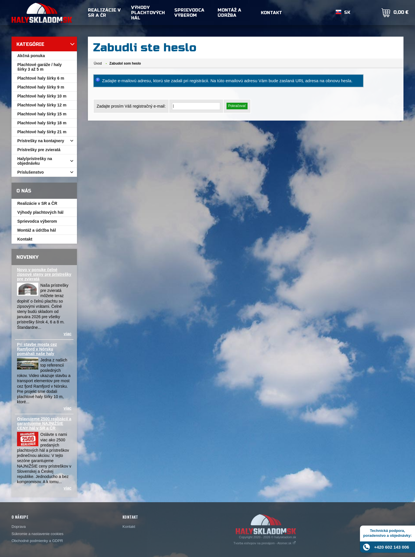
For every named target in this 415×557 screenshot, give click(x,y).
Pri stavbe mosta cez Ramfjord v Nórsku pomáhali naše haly (37, 349)
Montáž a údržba (229, 12)
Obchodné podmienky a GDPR (37, 541)
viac (67, 333)
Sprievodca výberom (189, 12)
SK (347, 12)
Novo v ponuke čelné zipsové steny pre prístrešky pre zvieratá (44, 274)
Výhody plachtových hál (148, 12)
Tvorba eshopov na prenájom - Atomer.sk (264, 543)
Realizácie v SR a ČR (104, 12)
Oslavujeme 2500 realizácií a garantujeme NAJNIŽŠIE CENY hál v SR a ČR (44, 423)
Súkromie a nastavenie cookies (37, 534)
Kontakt (271, 12)
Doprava (19, 526)
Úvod (98, 63)
